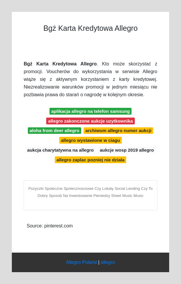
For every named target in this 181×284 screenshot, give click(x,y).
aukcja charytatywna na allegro (60, 150)
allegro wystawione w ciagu (90, 140)
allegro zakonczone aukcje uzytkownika (90, 120)
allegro (108, 262)
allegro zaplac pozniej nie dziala (91, 159)
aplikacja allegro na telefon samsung (90, 111)
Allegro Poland (81, 262)
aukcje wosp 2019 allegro (127, 150)
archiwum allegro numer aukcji (118, 130)
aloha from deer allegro (54, 130)
